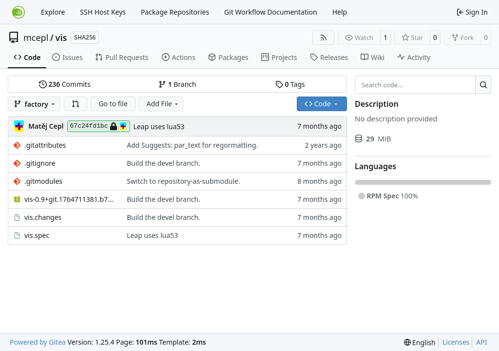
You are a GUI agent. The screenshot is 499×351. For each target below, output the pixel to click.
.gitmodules (43, 181)
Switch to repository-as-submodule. (183, 181)
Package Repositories (175, 12)
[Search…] (483, 85)
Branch (177, 84)
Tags (290, 84)
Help (339, 12)
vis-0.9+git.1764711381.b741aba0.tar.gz (70, 199)
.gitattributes (45, 145)
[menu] (420, 342)
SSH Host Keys (103, 12)
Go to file (112, 103)
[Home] (18, 12)
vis (61, 37)
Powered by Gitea (38, 342)
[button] (75, 104)
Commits (65, 84)
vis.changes (42, 217)
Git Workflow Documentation (270, 12)
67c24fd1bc (98, 126)
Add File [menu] (163, 103)
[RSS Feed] (323, 37)
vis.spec (36, 235)
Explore (53, 12)
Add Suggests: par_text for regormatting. (192, 145)
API (481, 342)
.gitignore (40, 163)
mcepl (35, 37)
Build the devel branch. (163, 163)
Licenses (456, 342)
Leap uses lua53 (159, 126)
